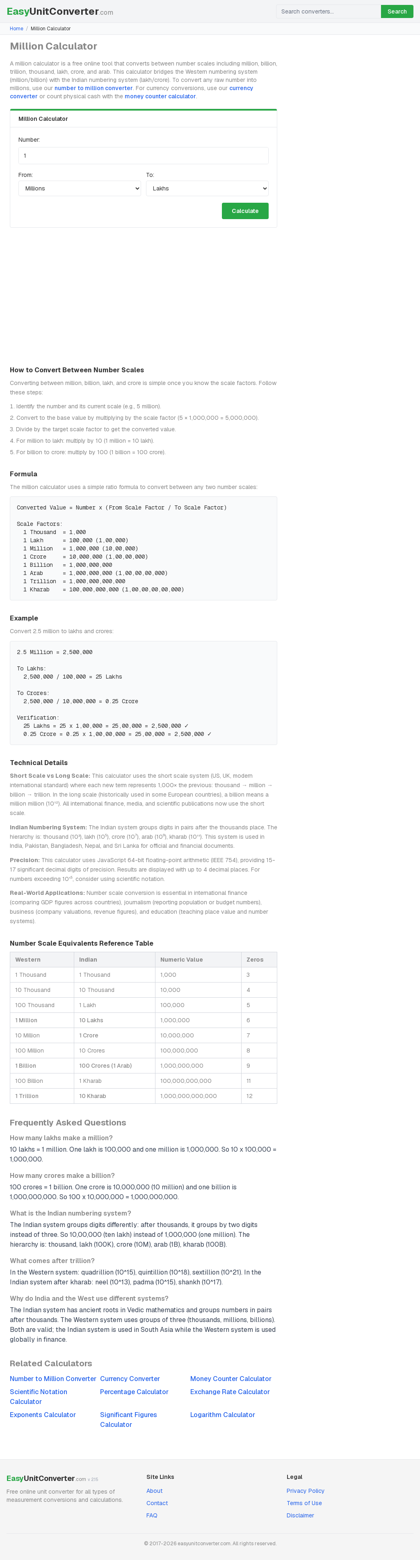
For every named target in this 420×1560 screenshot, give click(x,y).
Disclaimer (300, 1515)
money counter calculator (160, 96)
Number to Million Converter (53, 1378)
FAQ (152, 1515)
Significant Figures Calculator (128, 1420)
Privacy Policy (306, 1490)
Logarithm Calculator (222, 1415)
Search (397, 11)
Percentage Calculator (134, 1392)
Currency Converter (130, 1378)
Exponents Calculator (43, 1415)
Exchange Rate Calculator (230, 1392)
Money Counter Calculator (231, 1378)
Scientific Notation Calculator (38, 1397)
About (154, 1490)
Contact (157, 1503)
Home (16, 28)
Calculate (245, 211)
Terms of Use (304, 1503)
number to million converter (94, 88)
